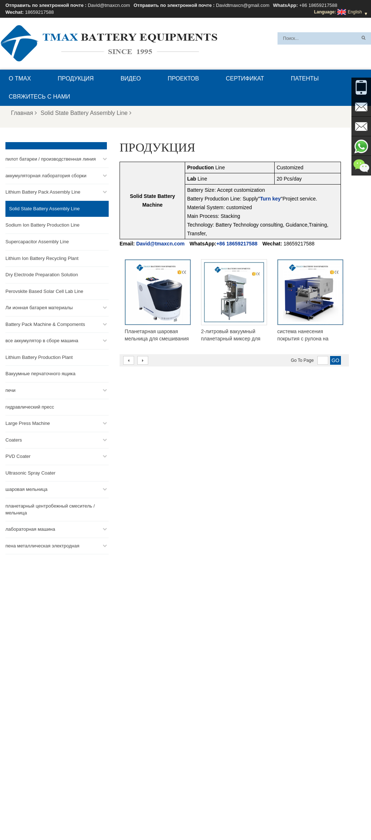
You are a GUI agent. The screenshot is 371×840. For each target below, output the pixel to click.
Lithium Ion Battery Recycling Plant (42, 258)
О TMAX (20, 78)
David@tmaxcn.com (109, 5)
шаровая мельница (26, 489)
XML (52, 817)
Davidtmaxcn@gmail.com (243, 5)
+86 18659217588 (318, 5)
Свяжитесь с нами (39, 97)
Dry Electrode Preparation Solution (41, 274)
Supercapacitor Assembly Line (37, 241)
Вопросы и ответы (111, 817)
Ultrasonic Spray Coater (30, 473)
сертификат (245, 78)
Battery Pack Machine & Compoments (45, 324)
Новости (274, 817)
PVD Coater (17, 456)
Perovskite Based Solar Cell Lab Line (44, 291)
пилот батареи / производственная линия (50, 159)
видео (131, 78)
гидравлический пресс (29, 407)
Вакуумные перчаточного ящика (40, 373)
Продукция (75, 78)
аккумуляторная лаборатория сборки (46, 175)
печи (10, 390)
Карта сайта (305, 817)
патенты (305, 78)
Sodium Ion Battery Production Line (42, 225)
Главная (24, 113)
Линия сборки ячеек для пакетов (211, 770)
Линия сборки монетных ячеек (208, 744)
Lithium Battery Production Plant (39, 357)
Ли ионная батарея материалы (39, 307)
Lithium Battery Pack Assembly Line (42, 192)
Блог (194, 817)
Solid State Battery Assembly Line (86, 113)
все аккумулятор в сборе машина (41, 340)
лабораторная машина (30, 529)
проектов (183, 78)
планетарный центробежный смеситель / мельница (50, 509)
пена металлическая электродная (42, 546)
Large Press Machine (27, 423)
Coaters (13, 440)
